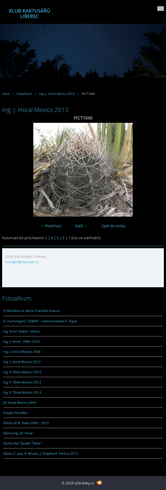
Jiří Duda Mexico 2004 (19, 402)
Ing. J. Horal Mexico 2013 (57, 94)
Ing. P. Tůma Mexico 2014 (22, 392)
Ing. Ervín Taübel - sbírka (21, 331)
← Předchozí (50, 225)
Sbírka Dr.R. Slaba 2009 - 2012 (26, 423)
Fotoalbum (24, 94)
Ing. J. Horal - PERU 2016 (21, 341)
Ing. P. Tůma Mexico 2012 (22, 382)
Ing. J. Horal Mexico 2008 (22, 351)
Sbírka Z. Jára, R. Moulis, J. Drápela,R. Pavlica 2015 (40, 453)
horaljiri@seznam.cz (22, 261)
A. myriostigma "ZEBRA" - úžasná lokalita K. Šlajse (40, 321)
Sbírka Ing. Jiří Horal (18, 433)
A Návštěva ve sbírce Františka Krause (31, 310)
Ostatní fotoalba (15, 412)
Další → (81, 225)
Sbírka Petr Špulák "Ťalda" (22, 443)
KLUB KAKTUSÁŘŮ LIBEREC (29, 13)
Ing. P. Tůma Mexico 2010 (22, 372)
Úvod (6, 94)
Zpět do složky (114, 225)
